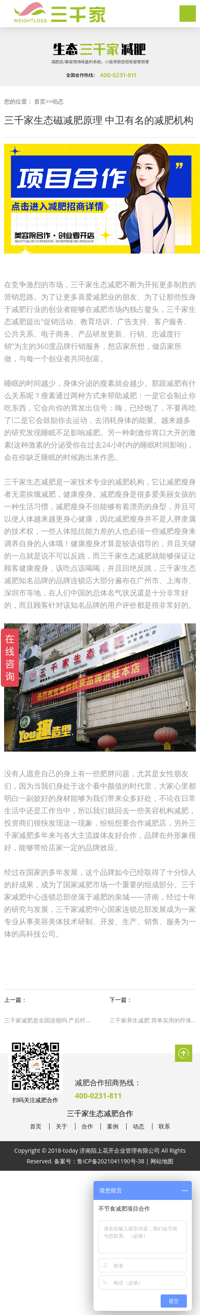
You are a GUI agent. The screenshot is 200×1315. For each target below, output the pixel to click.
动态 (58, 101)
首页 (39, 101)
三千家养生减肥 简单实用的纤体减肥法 (152, 1020)
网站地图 (161, 1161)
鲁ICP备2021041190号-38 (110, 1161)
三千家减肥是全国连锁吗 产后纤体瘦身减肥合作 (47, 1020)
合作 (87, 1126)
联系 (164, 1126)
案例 (112, 1126)
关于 (61, 1126)
